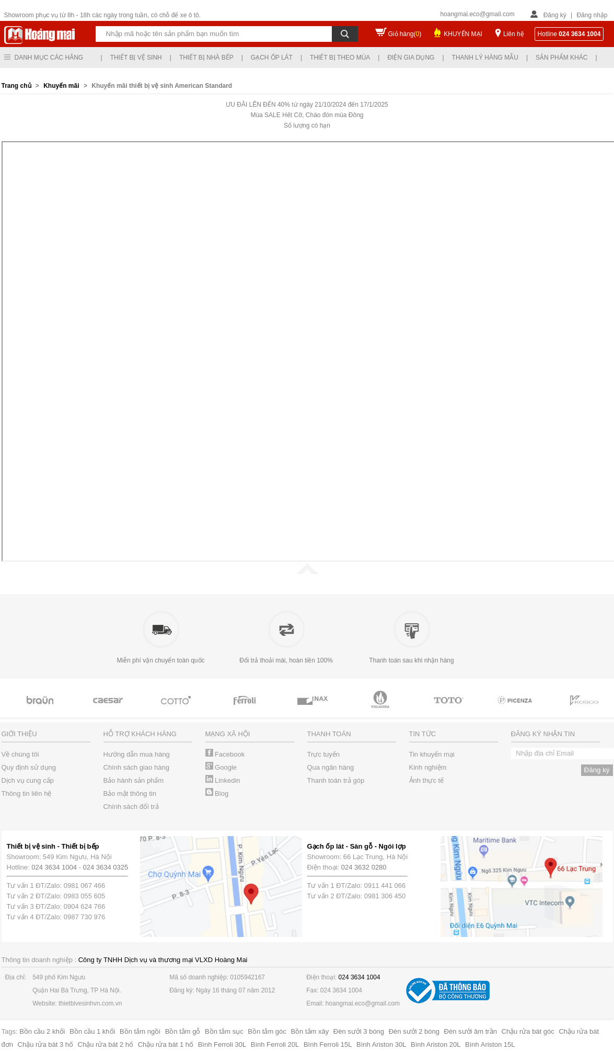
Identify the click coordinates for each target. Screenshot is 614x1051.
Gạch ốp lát (272, 57)
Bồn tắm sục (224, 1031)
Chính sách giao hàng (136, 767)
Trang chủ (17, 85)
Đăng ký (554, 15)
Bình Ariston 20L (435, 1044)
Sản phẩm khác (561, 57)
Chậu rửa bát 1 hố (165, 1044)
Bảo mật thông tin (129, 793)
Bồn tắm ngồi (140, 1031)
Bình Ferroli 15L (328, 1044)
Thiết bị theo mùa (340, 57)
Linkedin (222, 780)
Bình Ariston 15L (490, 1044)
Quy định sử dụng (29, 767)
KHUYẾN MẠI (463, 34)
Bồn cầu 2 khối (42, 1031)
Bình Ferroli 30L (222, 1044)
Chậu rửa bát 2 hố (105, 1044)
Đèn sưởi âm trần (470, 1031)
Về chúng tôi (20, 754)
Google (221, 767)
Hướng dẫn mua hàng (136, 754)
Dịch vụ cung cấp (28, 780)
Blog (217, 793)
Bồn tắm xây (310, 1031)
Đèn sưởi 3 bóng (358, 1031)
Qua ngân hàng (330, 767)
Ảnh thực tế (426, 780)
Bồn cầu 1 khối (92, 1031)
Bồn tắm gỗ (183, 1031)
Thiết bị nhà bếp (206, 57)
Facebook (225, 754)
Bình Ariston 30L (381, 1044)
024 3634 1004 (54, 867)
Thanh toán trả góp (336, 780)
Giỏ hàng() (405, 34)
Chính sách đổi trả (131, 806)
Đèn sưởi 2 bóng (414, 1031)
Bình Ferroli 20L (275, 1044)
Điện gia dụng (410, 57)
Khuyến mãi (61, 85)
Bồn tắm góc (267, 1031)
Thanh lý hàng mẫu (485, 57)
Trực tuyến (323, 754)
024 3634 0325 (106, 867)
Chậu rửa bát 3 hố (45, 1044)
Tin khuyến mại (432, 754)
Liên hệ (513, 34)
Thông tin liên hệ (27, 793)
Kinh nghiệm (428, 767)
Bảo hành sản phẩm (133, 780)
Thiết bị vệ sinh (136, 57)
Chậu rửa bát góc (528, 1031)
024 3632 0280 (364, 867)
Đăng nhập (591, 15)
